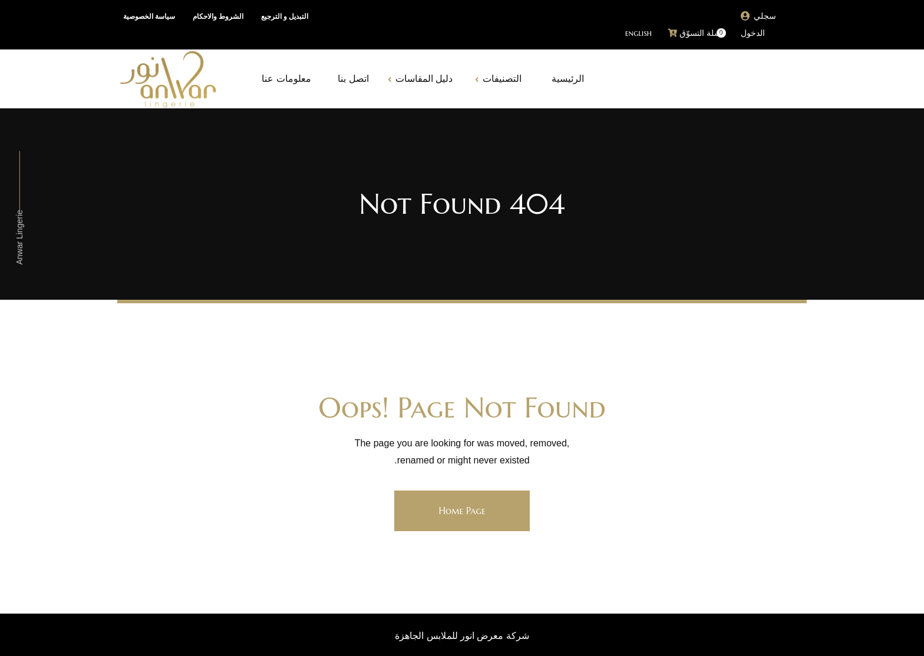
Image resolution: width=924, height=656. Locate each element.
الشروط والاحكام (218, 16)
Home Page (461, 510)
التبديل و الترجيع (285, 16)
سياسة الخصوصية (149, 16)
